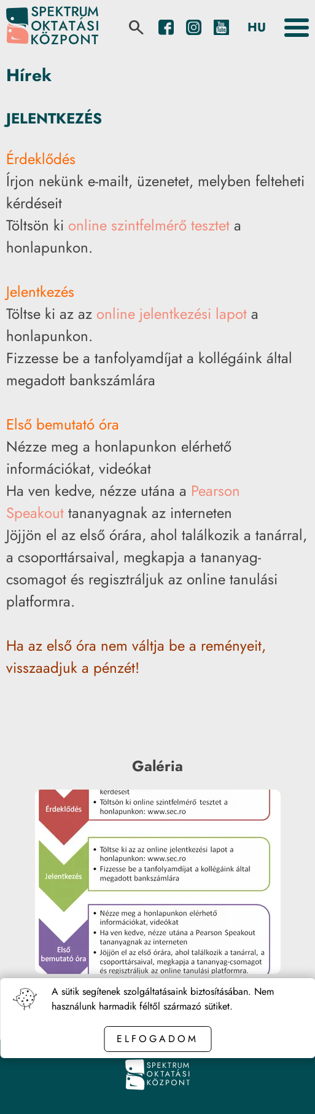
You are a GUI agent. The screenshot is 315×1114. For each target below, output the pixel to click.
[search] (136, 27)
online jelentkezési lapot (171, 313)
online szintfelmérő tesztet (149, 225)
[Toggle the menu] (296, 27)
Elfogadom (157, 1039)
